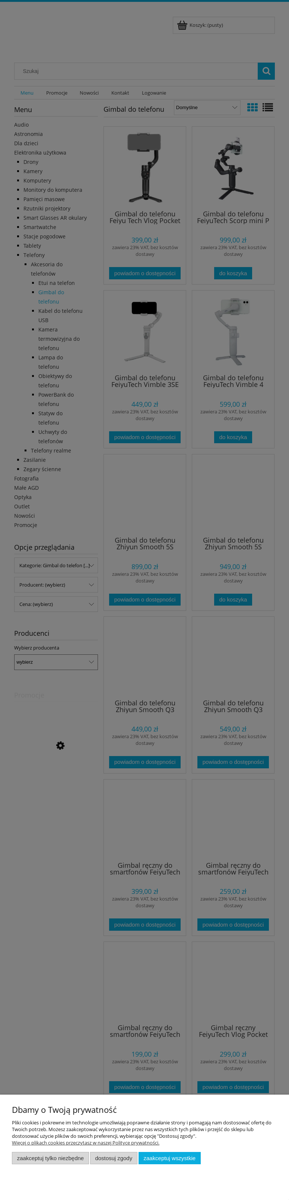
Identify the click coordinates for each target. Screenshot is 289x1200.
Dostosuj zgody (113, 1158)
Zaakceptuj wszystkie (170, 1158)
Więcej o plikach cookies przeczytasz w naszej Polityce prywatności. (85, 1142)
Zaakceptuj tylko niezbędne (50, 1158)
